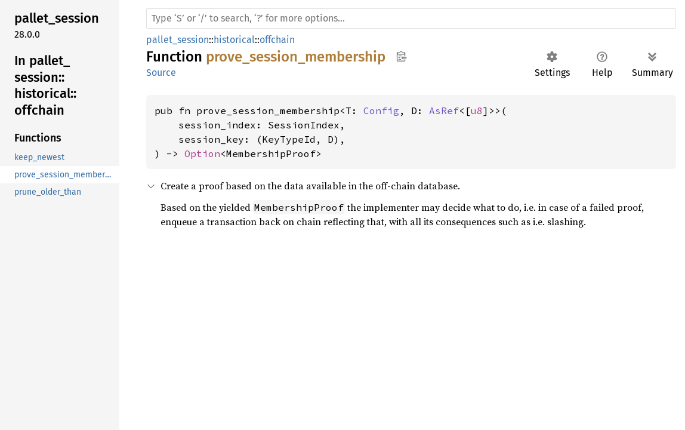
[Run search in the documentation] (411, 18)
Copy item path (401, 56)
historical (234, 39)
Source (161, 72)
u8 (477, 110)
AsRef (444, 110)
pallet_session (177, 39)
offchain (277, 39)
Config (381, 110)
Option (202, 153)
